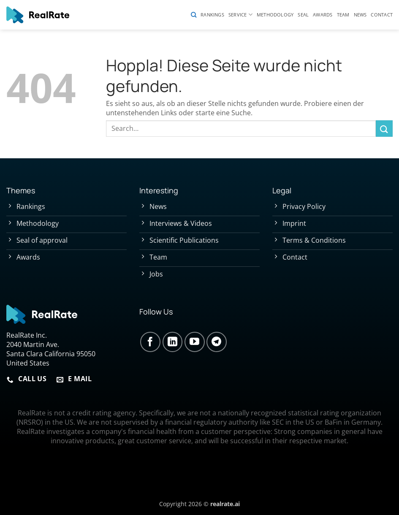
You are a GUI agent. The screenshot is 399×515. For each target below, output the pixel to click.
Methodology (275, 14)
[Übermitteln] (384, 128)
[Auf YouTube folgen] (195, 342)
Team (343, 14)
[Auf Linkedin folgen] (173, 342)
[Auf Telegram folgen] (216, 342)
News (360, 14)
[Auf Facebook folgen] (150, 342)
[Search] (193, 14)
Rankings (212, 14)
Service (240, 15)
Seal (303, 14)
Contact (382, 14)
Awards (322, 14)
